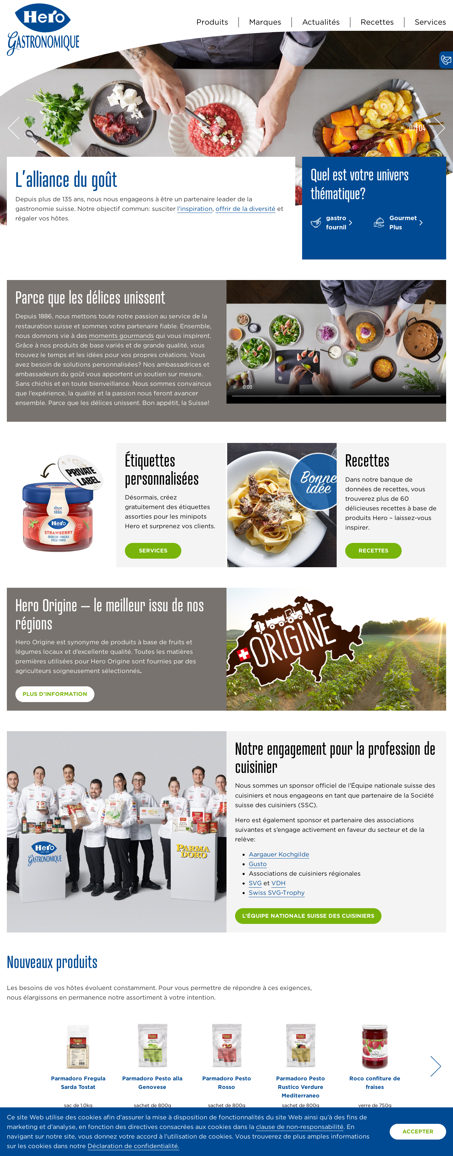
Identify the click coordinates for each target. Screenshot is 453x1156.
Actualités (321, 21)
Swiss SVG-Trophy (277, 892)
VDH (278, 883)
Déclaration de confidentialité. (133, 1145)
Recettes (377, 21)
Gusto (258, 863)
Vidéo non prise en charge (336, 342)
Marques (265, 21)
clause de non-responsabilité (300, 1126)
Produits (212, 21)
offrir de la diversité (245, 208)
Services (430, 21)
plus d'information (55, 694)
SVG (255, 883)
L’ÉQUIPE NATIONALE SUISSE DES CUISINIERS (308, 916)
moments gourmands (121, 335)
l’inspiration (194, 208)
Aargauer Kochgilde (279, 854)
